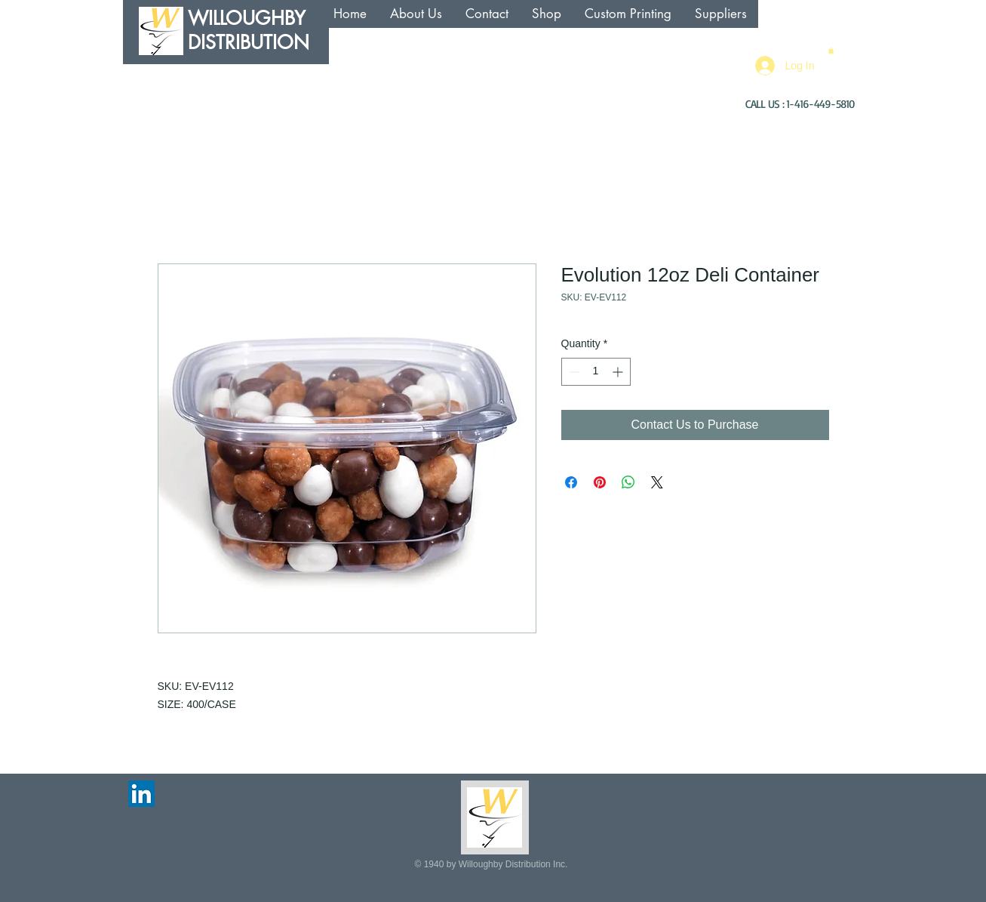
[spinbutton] (596, 372)
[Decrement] (573, 372)
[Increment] (619, 372)
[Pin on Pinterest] (600, 482)
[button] (831, 51)
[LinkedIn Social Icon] (141, 793)
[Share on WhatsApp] (628, 482)
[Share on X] (657, 482)
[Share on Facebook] (571, 482)
